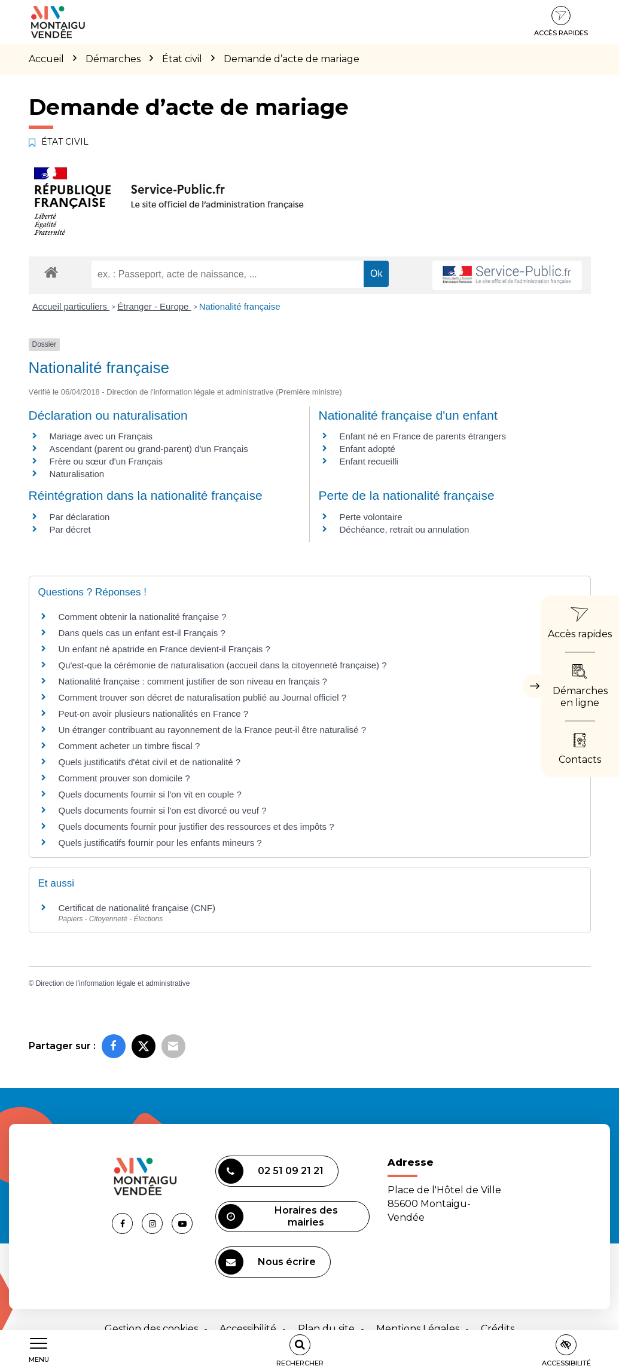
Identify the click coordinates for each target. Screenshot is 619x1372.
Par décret (70, 529)
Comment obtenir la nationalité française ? (143, 617)
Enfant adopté (367, 449)
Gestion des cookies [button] (151, 1328)
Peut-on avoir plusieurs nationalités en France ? (154, 713)
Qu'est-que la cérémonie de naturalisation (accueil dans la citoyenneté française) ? (223, 665)
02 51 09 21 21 (271, 1171)
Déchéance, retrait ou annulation (404, 529)
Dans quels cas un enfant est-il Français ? (142, 633)
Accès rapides (561, 21)
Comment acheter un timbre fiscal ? (129, 746)
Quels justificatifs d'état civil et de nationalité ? (150, 762)
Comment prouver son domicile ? (124, 778)
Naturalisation (77, 474)
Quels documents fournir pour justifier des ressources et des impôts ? (196, 826)
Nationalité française (239, 306)
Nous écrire (267, 1262)
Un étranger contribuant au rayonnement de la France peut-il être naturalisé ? (212, 730)
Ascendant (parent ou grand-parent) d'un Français (149, 449)
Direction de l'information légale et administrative (113, 983)
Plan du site (326, 1328)
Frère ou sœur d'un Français (106, 461)
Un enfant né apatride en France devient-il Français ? (164, 649)
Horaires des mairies (278, 1216)
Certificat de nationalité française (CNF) (137, 908)
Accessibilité (247, 1328)
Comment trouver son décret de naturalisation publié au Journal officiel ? (203, 697)
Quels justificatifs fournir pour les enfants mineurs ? (160, 843)
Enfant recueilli (369, 461)
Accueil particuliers (70, 306)
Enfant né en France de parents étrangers (423, 436)
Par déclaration (80, 517)
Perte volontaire (371, 517)
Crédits (497, 1328)
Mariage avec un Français (101, 436)
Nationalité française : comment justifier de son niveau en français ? (193, 681)
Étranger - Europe (154, 306)
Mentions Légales (417, 1328)
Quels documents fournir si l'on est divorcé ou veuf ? (163, 810)
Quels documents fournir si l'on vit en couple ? (150, 794)
